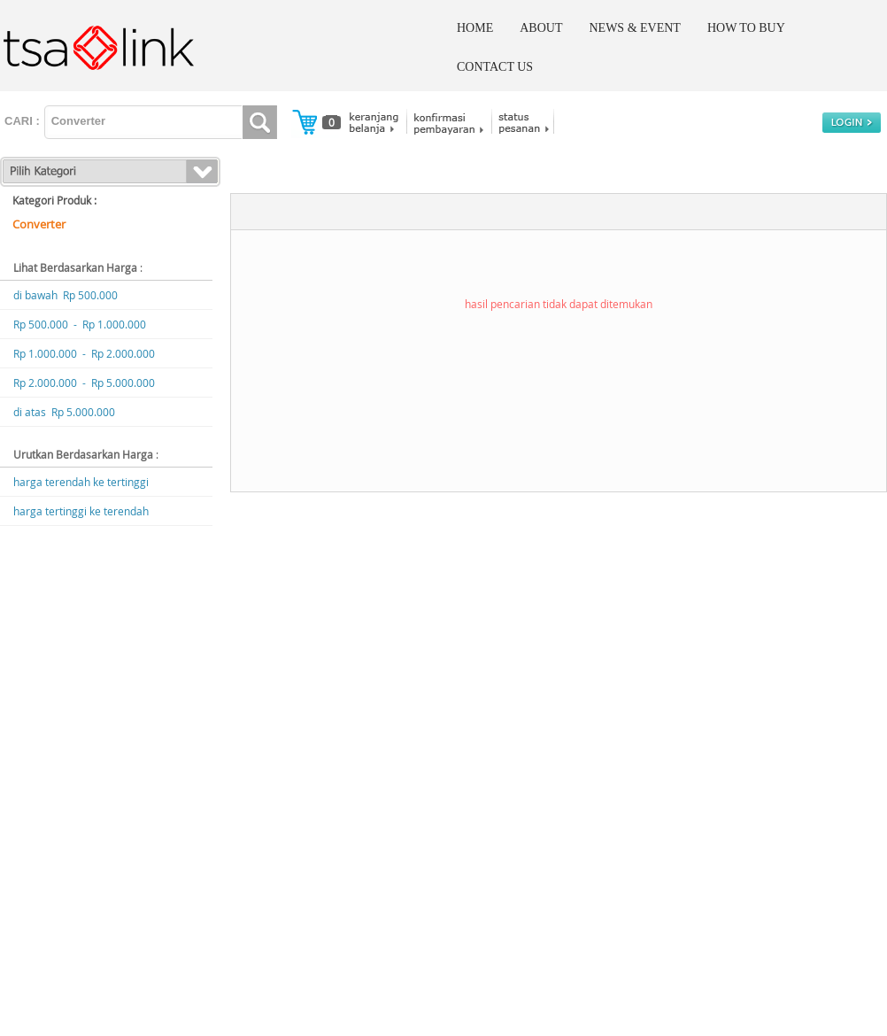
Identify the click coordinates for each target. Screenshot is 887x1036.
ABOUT (541, 28)
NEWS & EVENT (634, 28)
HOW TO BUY (746, 28)
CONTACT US (495, 66)
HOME (475, 28)
